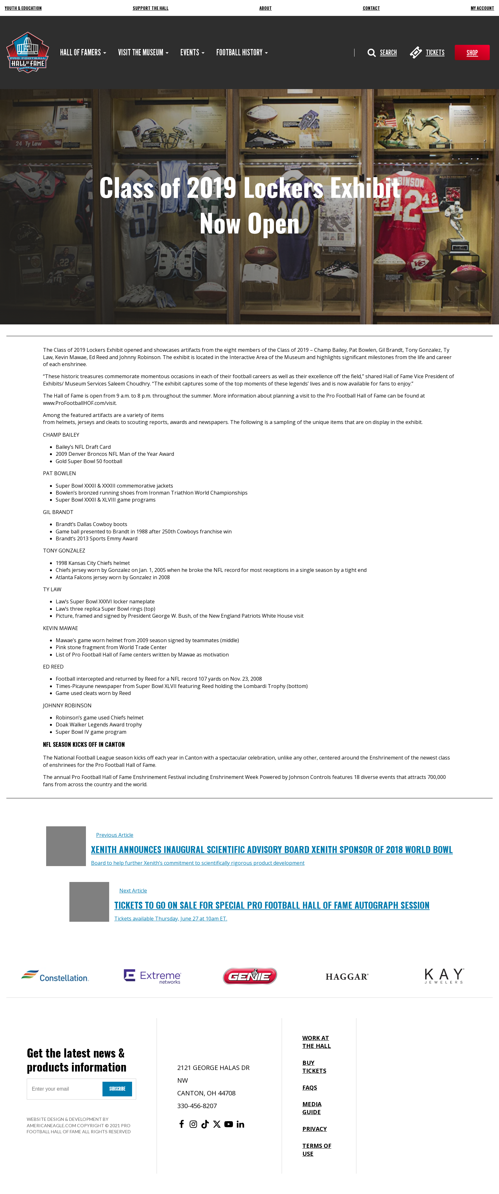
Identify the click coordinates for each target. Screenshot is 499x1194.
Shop (472, 52)
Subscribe (117, 1089)
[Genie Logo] (250, 976)
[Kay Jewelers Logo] (445, 976)
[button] (382, 52)
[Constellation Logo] (55, 976)
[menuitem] (80, 52)
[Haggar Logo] (347, 976)
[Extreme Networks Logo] (152, 976)
